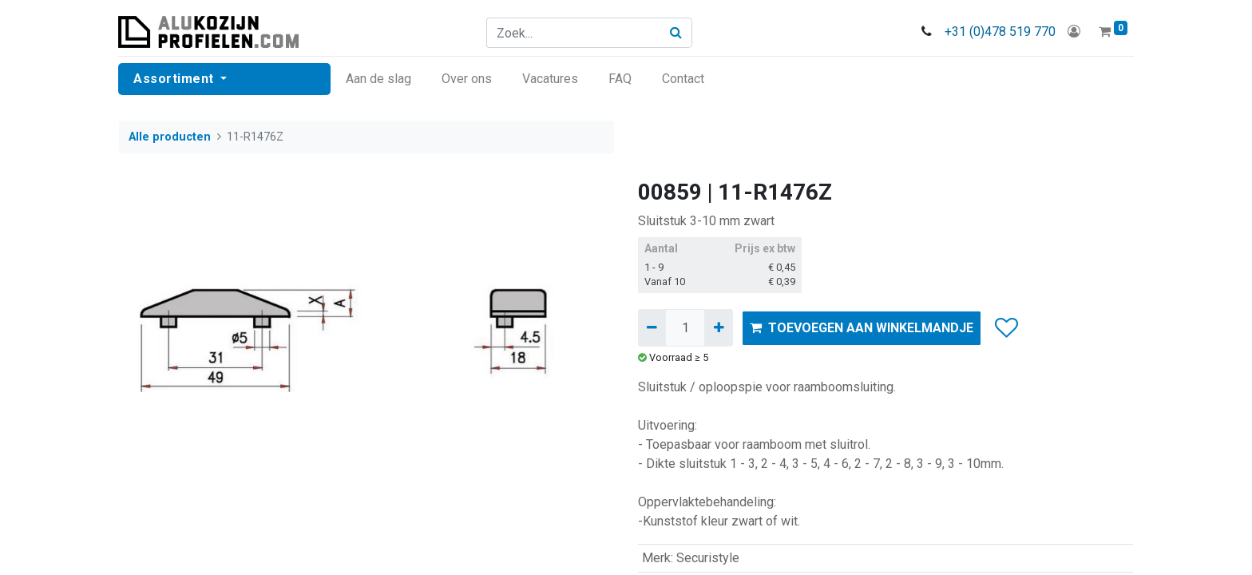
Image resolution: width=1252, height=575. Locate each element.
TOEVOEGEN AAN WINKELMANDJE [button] (861, 327)
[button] (1006, 328)
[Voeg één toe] (718, 327)
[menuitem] (379, 79)
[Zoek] (677, 33)
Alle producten (170, 137)
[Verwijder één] (652, 327)
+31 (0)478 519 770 (999, 31)
